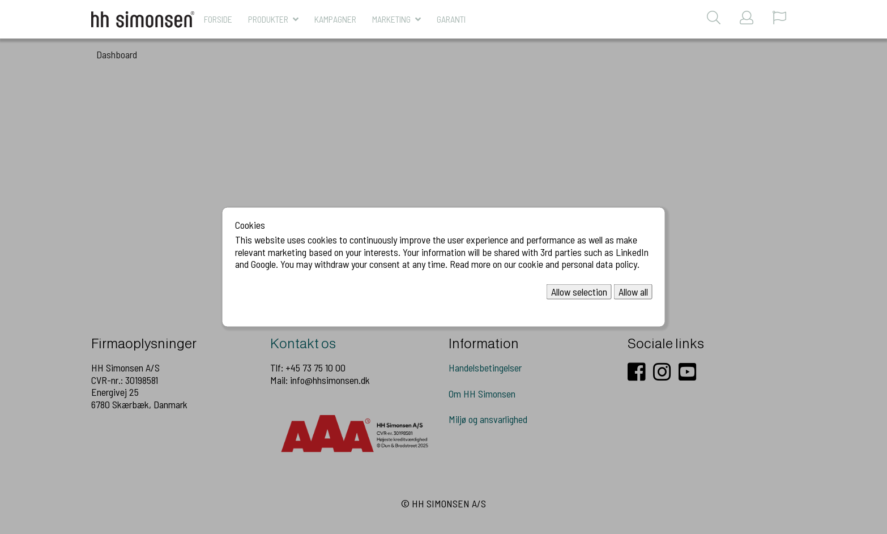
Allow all (633, 291)
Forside (218, 19)
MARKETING (391, 19)
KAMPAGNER (335, 19)
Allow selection (579, 291)
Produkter (268, 19)
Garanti (451, 19)
